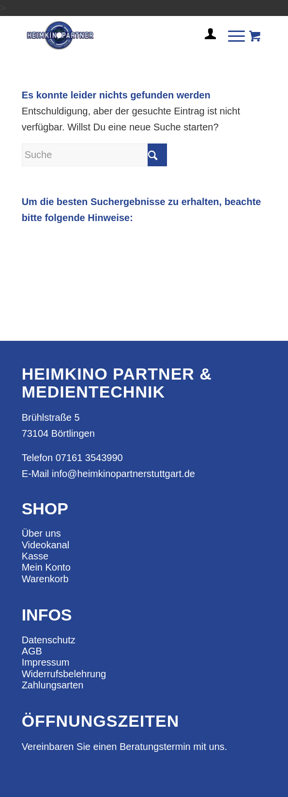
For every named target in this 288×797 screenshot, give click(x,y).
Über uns (41, 533)
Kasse (35, 556)
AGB (32, 651)
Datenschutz (49, 640)
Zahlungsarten (53, 685)
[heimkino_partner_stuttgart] (120, 35)
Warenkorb (45, 579)
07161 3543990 (89, 457)
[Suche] (94, 154)
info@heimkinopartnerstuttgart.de (123, 473)
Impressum (46, 662)
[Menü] (231, 35)
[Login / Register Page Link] (206, 45)
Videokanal (46, 545)
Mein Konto (46, 567)
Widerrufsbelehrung (64, 674)
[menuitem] (206, 37)
